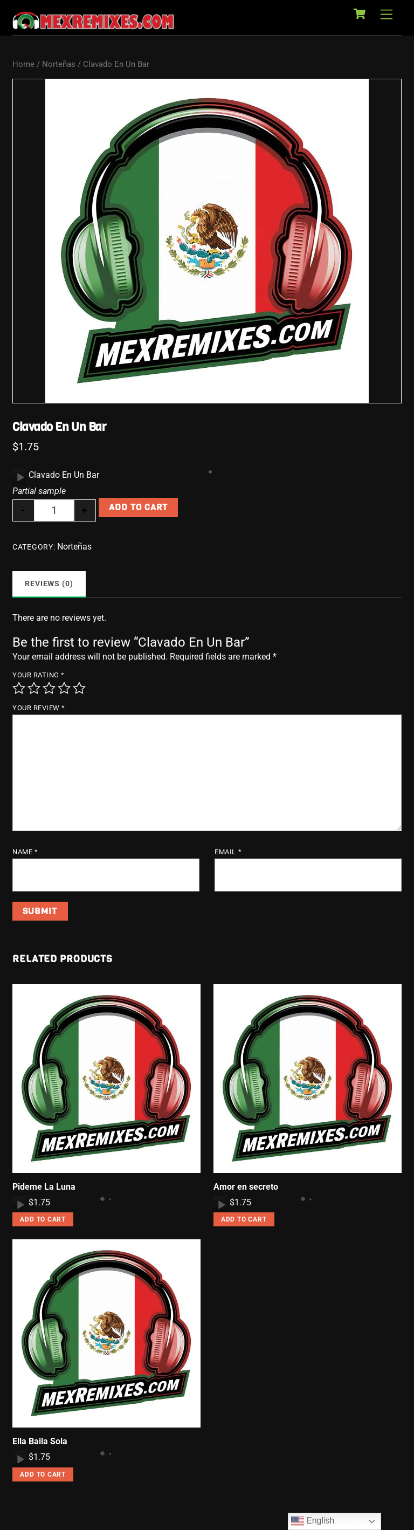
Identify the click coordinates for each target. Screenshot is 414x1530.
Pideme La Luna (43, 1187)
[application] (19, 477)
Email (228, 852)
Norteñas (58, 64)
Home (23, 64)
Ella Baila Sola (39, 1441)
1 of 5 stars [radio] (18, 688)
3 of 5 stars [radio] (49, 688)
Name (25, 852)
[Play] (19, 476)
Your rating (38, 675)
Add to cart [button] (43, 1219)
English (313, 1521)
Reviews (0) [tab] (49, 583)
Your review (38, 708)
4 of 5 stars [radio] (64, 688)
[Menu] (386, 14)
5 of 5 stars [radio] (79, 688)
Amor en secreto (245, 1187)
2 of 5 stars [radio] (33, 688)
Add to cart (138, 507)
